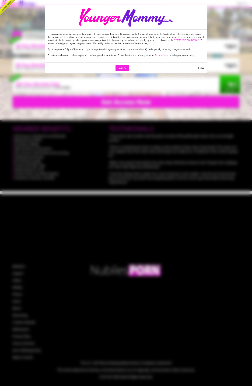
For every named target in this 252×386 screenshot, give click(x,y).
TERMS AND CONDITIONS (187, 40)
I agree (122, 68)
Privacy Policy (161, 55)
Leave (201, 67)
